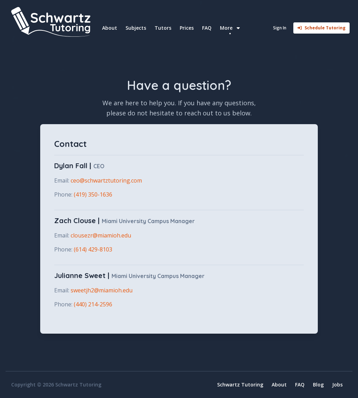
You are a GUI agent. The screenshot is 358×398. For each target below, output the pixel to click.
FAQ (207, 27)
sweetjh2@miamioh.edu (102, 290)
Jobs (337, 384)
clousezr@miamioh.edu (101, 235)
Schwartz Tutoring (240, 384)
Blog (318, 384)
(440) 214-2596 (93, 304)
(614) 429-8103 (93, 249)
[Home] (53, 22)
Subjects (136, 27)
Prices (187, 27)
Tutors (163, 27)
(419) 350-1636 (93, 194)
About (109, 27)
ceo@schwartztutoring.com (106, 180)
